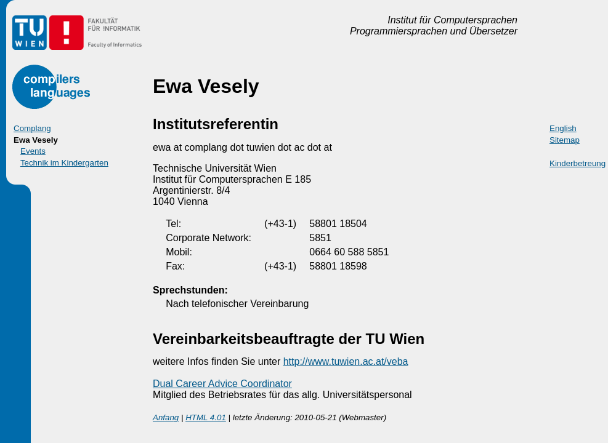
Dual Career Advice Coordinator (222, 383)
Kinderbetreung (577, 163)
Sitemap (564, 140)
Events (33, 151)
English (563, 128)
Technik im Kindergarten (64, 162)
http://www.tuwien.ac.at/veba (345, 361)
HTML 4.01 (205, 417)
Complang (32, 128)
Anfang (166, 417)
